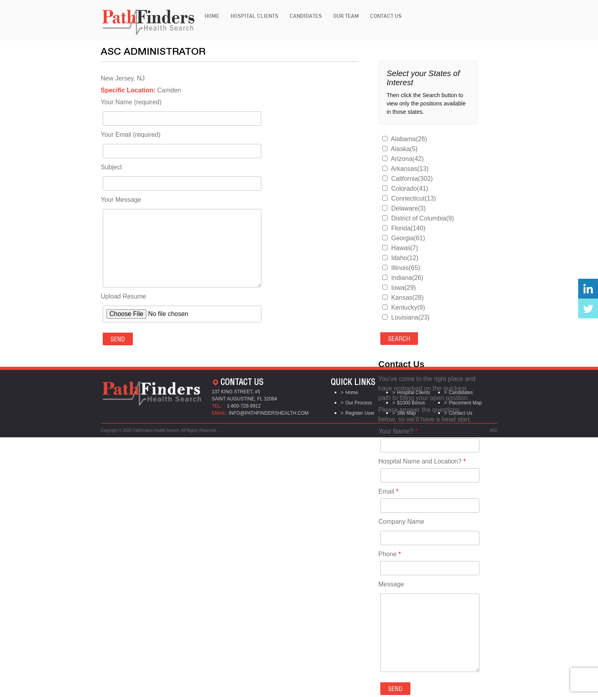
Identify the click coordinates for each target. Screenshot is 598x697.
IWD (493, 430)
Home (212, 16)
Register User (359, 413)
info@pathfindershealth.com (269, 413)
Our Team (346, 16)
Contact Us (386, 16)
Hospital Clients (254, 16)
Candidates (305, 16)
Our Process (358, 403)
